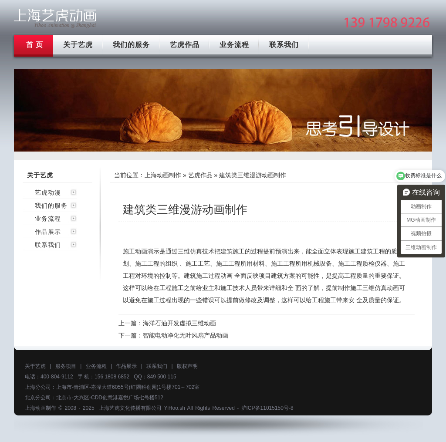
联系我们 (284, 44)
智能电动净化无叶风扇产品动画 (185, 335)
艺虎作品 (184, 44)
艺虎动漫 (48, 192)
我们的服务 (131, 44)
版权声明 (187, 366)
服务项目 (65, 366)
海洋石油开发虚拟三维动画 (179, 323)
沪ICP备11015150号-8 (267, 408)
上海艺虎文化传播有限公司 (130, 408)
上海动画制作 (163, 175)
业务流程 (234, 44)
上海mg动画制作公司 (55, 18)
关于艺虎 (78, 44)
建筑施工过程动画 (208, 275)
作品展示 (48, 231)
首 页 (34, 44)
